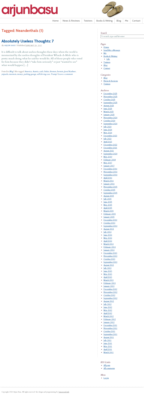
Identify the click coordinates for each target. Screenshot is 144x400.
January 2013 (109, 286)
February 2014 (110, 247)
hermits (60, 71)
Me (126, 20)
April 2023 (108, 141)
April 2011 (108, 349)
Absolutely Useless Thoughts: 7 (28, 41)
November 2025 (110, 96)
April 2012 (108, 313)
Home (55, 20)
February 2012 (110, 319)
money (20, 74)
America (28, 71)
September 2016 (110, 175)
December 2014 (110, 220)
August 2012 (109, 301)
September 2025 (110, 102)
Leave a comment (65, 74)
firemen (53, 71)
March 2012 (109, 316)
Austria (35, 71)
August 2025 (109, 105)
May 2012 (108, 310)
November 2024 (110, 117)
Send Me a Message (112, 50)
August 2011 (109, 337)
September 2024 (110, 123)
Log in (106, 378)
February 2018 (110, 159)
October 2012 (109, 295)
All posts (107, 365)
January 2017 (109, 165)
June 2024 (108, 129)
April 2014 (108, 241)
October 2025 (109, 99)
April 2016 (108, 178)
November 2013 (110, 256)
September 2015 (110, 193)
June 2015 (108, 202)
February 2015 (110, 214)
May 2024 (108, 132)
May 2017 (108, 162)
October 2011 (109, 331)
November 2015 (110, 187)
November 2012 (110, 292)
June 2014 (108, 235)
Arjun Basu (39, 10)
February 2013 (110, 283)
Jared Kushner (70, 71)
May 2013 (108, 274)
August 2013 (109, 265)
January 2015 (109, 217)
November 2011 (110, 328)
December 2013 (110, 253)
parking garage (30, 74)
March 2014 (109, 244)
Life (108, 59)
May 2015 (108, 205)
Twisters (88, 20)
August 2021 (109, 150)
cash (41, 71)
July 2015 (107, 199)
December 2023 (110, 135)
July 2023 (107, 138)
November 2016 (110, 172)
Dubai (46, 71)
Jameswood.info (64, 392)
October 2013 (109, 259)
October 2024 (109, 120)
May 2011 (108, 346)
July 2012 (107, 304)
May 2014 (108, 238)
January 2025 (109, 114)
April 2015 (108, 208)
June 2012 (108, 307)
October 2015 (109, 190)
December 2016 (110, 168)
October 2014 (109, 223)
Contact (136, 20)
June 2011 (108, 343)
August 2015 (109, 196)
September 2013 (110, 262)
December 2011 (110, 325)
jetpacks (5, 74)
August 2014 (109, 229)
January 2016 (109, 184)
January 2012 (109, 322)
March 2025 (109, 111)
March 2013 (109, 280)
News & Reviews (71, 20)
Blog (118, 20)
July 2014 (107, 232)
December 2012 (110, 289)
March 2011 (109, 352)
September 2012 (110, 298)
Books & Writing (104, 20)
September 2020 (110, 153)
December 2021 (110, 147)
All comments (109, 368)
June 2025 (108, 108)
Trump (54, 74)
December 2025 (110, 93)
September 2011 (110, 334)
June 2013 (108, 271)
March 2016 (109, 181)
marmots (12, 74)
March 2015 (109, 211)
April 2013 (108, 277)
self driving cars (43, 74)
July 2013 (107, 268)
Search (103, 32)
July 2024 (107, 126)
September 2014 (110, 226)
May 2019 (108, 156)
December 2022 (110, 144)
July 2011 (107, 340)
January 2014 (109, 250)
